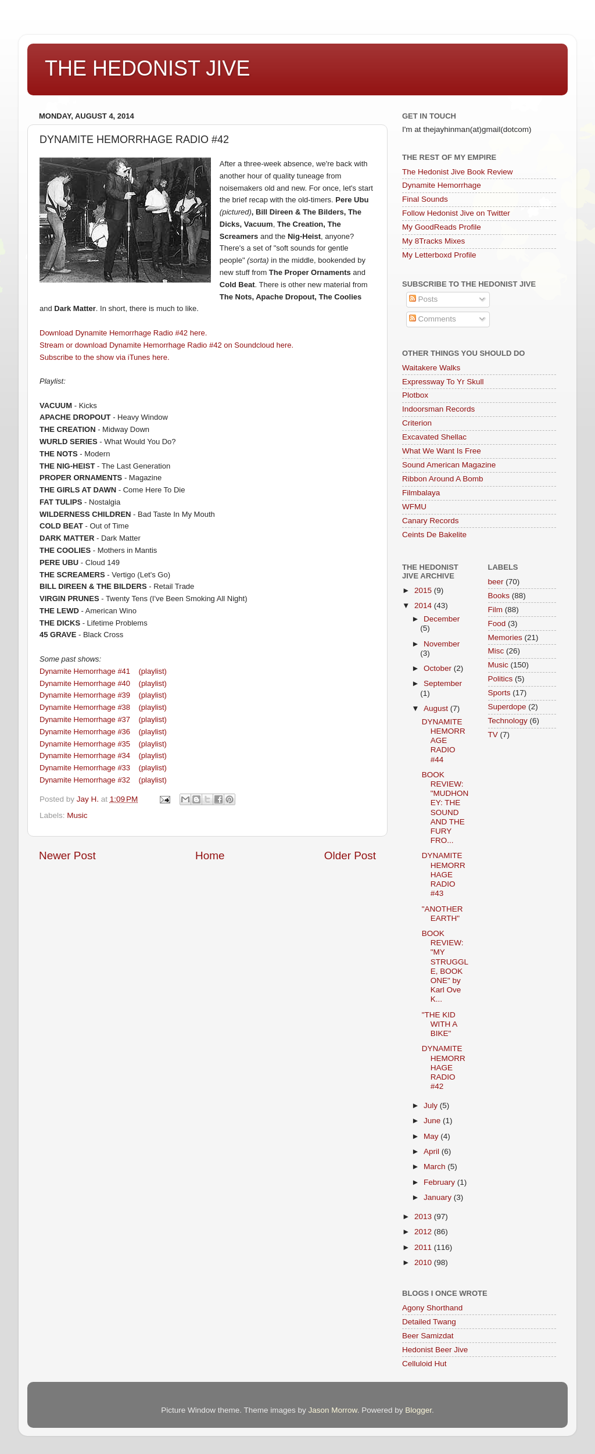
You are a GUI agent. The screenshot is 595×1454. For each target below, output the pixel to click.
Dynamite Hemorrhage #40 (86, 683)
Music (77, 815)
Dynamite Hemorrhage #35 (85, 743)
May (432, 1136)
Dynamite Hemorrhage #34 (85, 755)
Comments (432, 319)
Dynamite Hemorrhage (441, 185)
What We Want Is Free (441, 450)
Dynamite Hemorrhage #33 (86, 767)
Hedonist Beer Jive (435, 1349)
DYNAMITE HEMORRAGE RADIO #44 (443, 740)
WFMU (414, 506)
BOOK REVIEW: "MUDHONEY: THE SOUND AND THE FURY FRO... (445, 807)
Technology (508, 720)
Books (499, 595)
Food (497, 623)
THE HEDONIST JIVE (147, 68)
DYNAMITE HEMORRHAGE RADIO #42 (443, 1067)
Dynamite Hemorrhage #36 (85, 731)
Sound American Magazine (449, 464)
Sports (499, 692)
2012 (424, 1231)
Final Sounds (425, 199)
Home (209, 855)
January (439, 1197)
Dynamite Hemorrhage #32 (87, 780)
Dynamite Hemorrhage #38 (85, 707)
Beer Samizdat (428, 1335)
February (440, 1182)
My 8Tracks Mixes (433, 241)
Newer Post (67, 855)
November (442, 644)
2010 (424, 1262)
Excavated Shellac (434, 437)
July (432, 1105)
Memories (505, 637)
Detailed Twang (429, 1321)
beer (496, 581)
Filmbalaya (421, 492)
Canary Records (430, 520)
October (439, 668)
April (433, 1151)
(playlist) (153, 671)
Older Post (350, 855)
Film (495, 609)
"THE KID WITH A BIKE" (439, 1024)
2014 (424, 605)
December (442, 619)
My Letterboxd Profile (439, 255)
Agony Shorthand (432, 1307)
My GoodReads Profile (441, 227)
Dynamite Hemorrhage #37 (85, 719)
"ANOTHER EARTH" (442, 914)
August (437, 708)
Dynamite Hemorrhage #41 (85, 671)
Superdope (507, 706)
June (433, 1120)
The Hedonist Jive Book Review (457, 171)
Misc (496, 650)
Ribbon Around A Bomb (442, 478)
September (443, 683)
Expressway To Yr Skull (443, 381)
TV (493, 734)
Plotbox (415, 395)
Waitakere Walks (431, 367)
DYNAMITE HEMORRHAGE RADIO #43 (443, 874)
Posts (423, 299)
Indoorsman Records (438, 409)
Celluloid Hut (424, 1363)
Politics (500, 678)
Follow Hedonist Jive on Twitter (456, 213)
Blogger (418, 1410)
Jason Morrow (333, 1410)
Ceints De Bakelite (434, 534)
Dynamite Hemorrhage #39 (85, 695)
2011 (424, 1247)
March (435, 1166)
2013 (424, 1216)
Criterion (417, 423)
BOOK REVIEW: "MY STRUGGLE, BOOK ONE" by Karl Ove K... (445, 966)
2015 (424, 590)
